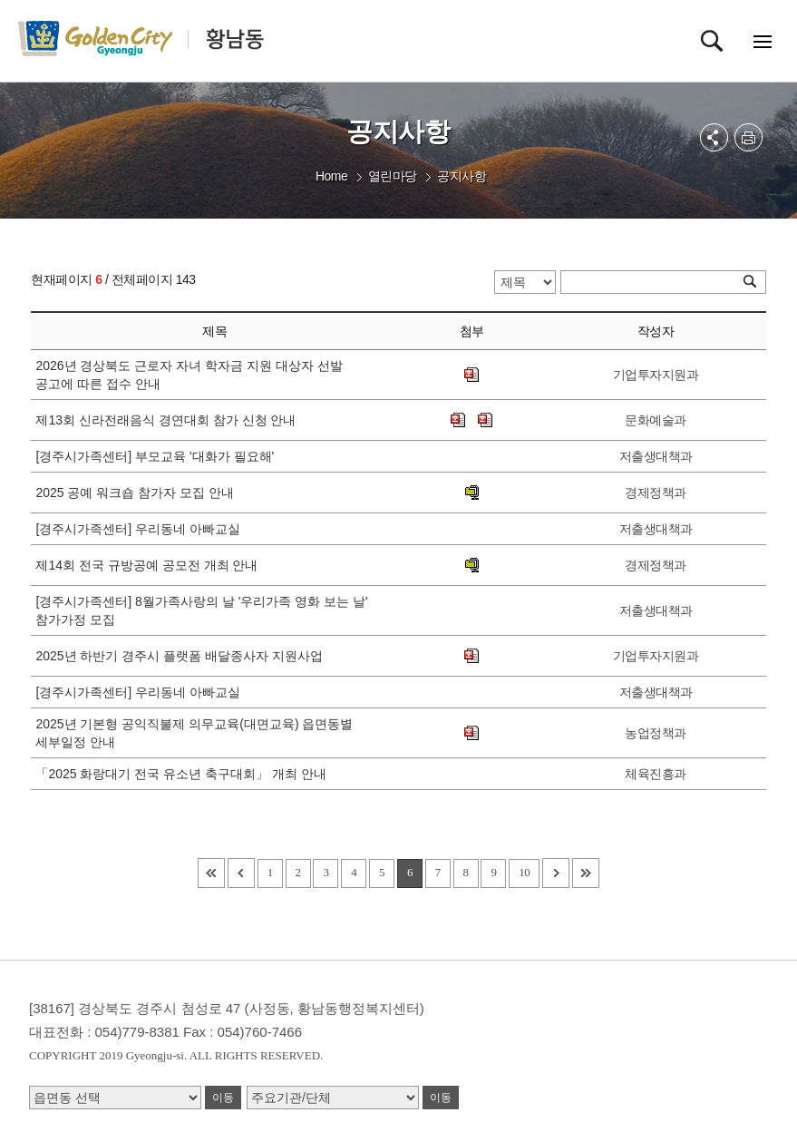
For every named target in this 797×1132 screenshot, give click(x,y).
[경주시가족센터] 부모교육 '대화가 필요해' (158, 456)
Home (331, 176)
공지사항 (461, 176)
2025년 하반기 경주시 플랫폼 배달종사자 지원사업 (182, 656)
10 (524, 872)
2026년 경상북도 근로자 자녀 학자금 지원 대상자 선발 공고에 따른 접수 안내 (188, 374)
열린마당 (392, 176)
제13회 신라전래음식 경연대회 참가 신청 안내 (169, 420)
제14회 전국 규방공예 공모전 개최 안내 (150, 565)
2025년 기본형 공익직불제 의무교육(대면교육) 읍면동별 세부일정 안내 (194, 733)
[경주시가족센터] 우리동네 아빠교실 (141, 529)
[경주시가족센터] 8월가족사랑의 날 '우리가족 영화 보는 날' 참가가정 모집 (201, 610)
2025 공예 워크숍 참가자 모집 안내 (137, 492)
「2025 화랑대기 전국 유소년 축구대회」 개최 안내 (184, 773)
